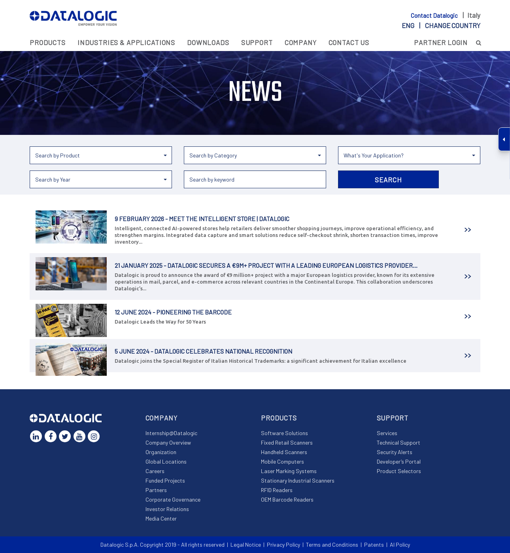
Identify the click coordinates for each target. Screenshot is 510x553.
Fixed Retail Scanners (287, 442)
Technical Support (398, 442)
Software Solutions (284, 433)
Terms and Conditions (332, 544)
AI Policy (400, 544)
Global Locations (166, 461)
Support (257, 42)
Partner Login (441, 42)
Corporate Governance (172, 499)
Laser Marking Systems (289, 471)
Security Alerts (394, 452)
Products (48, 42)
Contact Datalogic (435, 15)
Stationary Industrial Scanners (297, 480)
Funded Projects (165, 480)
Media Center (161, 518)
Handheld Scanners (284, 452)
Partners (156, 490)
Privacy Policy (283, 544)
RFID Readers (277, 490)
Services (387, 433)
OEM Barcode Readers (287, 499)
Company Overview (168, 442)
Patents (374, 544)
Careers (154, 471)
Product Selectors (399, 471)
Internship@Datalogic (171, 433)
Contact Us (349, 42)
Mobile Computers (282, 461)
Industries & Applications (126, 42)
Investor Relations (167, 509)
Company (301, 42)
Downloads (208, 42)
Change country (452, 25)
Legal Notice (245, 544)
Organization (160, 452)
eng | (441, 25)
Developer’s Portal (399, 461)
